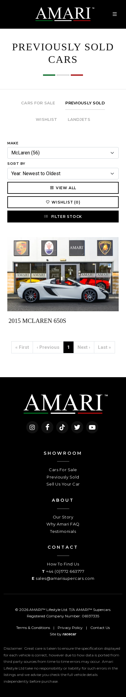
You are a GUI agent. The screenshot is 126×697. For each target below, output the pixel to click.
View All (63, 188)
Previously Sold (63, 477)
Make (13, 143)
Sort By (16, 163)
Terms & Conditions (33, 627)
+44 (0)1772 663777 (65, 571)
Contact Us (100, 627)
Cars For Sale (63, 469)
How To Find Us (63, 564)
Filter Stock (63, 216)
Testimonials (63, 531)
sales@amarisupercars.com (65, 578)
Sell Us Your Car (63, 484)
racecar (69, 634)
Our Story (63, 517)
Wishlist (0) (63, 202)
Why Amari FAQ (63, 524)
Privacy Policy (70, 627)
